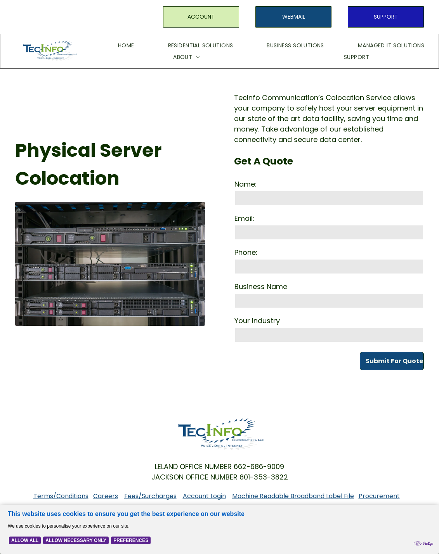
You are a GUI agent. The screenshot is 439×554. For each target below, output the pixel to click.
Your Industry (257, 320)
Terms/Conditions (60, 496)
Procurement (379, 496)
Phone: (245, 252)
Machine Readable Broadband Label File (293, 496)
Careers (105, 496)
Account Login (204, 496)
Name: (245, 184)
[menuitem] (114, 45)
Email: (244, 218)
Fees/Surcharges (150, 496)
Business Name (260, 286)
